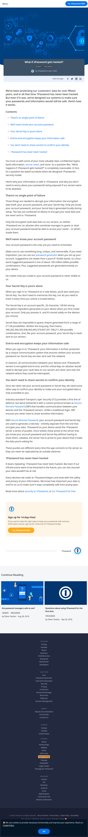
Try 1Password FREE (76, 3)
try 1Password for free (63, 491)
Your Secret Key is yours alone (26, 131)
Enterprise (44, 659)
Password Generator (44, 678)
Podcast (44, 760)
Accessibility (74, 815)
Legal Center (44, 766)
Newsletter (44, 763)
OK (44, 831)
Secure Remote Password (24, 420)
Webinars (44, 698)
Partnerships (44, 744)
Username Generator (44, 681)
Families (44, 647)
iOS (44, 782)
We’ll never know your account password (31, 124)
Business (44, 653)
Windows (44, 785)
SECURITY (38, 66)
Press (44, 750)
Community (44, 714)
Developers (44, 664)
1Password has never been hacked (28, 151)
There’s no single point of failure (27, 117)
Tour (44, 675)
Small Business (44, 656)
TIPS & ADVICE (48, 66)
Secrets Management (44, 701)
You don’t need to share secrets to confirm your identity (39, 145)
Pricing (44, 644)
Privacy (44, 686)
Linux (44, 791)
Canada (44, 731)
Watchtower (44, 661)
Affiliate (44, 747)
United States (44, 733)
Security (44, 683)
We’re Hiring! (44, 756)
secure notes (32, 164)
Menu (5, 3)
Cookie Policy (8, 825)
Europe (44, 728)
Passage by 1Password (44, 769)
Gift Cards (44, 753)
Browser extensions (44, 799)
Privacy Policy (54, 815)
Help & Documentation (44, 711)
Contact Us (44, 717)
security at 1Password (36, 491)
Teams (44, 650)
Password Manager (44, 692)
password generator (46, 255)
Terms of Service (42, 815)
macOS (44, 779)
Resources (44, 695)
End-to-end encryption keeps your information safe (37, 138)
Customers (44, 689)
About (44, 742)
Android (44, 788)
